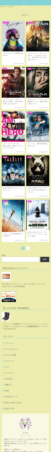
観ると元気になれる (13, 403)
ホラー (8, 367)
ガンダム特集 (10, 355)
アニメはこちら (11, 349)
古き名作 (9, 379)
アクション (9, 343)
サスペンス (9, 361)
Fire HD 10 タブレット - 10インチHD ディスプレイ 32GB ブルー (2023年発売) (24, 279)
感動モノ (9, 385)
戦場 (7, 391)
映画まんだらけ (25, 2)
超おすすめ (9, 409)
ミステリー (9, 373)
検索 (4, 255)
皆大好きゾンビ (11, 397)
